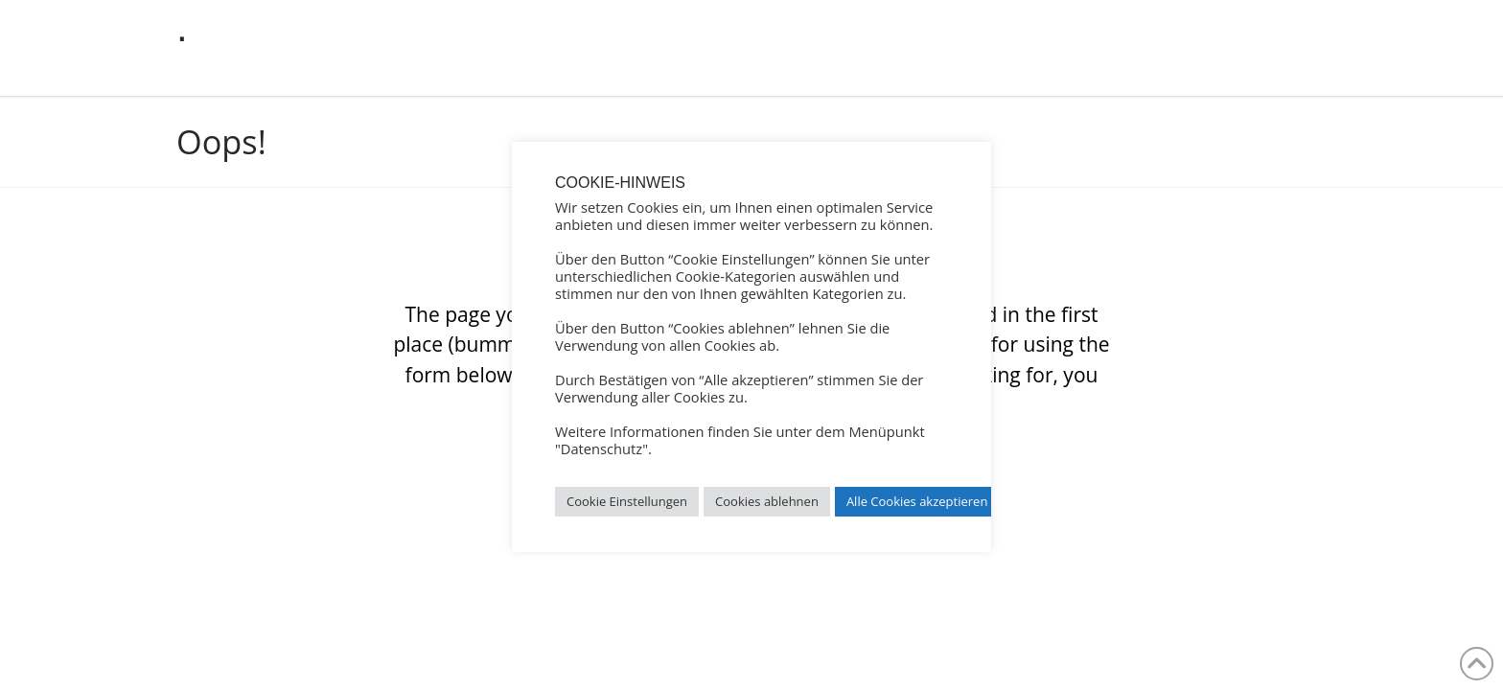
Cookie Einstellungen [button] (627, 501)
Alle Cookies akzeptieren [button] (916, 501)
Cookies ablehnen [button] (767, 501)
